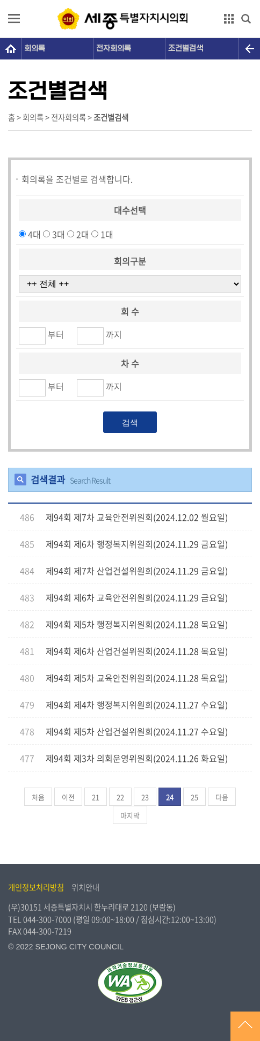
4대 (34, 234)
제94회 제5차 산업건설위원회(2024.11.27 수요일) (137, 731)
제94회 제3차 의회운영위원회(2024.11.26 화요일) (137, 758)
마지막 (130, 815)
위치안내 (85, 887)
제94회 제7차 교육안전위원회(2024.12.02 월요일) (137, 517)
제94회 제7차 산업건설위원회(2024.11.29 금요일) (137, 570)
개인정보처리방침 (36, 887)
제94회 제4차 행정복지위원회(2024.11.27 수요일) (137, 704)
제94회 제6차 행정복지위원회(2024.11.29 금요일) (137, 543)
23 (145, 797)
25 (194, 797)
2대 (82, 234)
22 (120, 797)
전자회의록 (113, 48)
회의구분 (130, 260)
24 (170, 797)
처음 (38, 797)
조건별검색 (185, 48)
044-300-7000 (47, 919)
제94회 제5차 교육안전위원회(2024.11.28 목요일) (137, 677)
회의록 (34, 48)
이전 (68, 797)
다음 (221, 797)
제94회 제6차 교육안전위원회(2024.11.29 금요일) (137, 597)
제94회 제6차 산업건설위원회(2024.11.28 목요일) (137, 651)
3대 (58, 234)
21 (95, 797)
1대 (106, 234)
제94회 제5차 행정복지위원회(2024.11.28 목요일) (137, 624)
